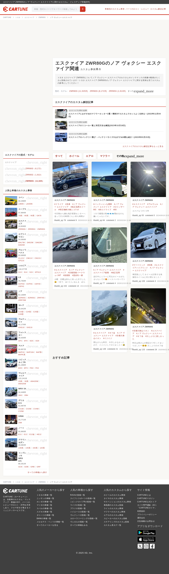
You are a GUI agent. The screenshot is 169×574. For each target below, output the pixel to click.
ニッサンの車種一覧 (45, 498)
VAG (20, 395)
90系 (32, 215)
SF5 (20, 341)
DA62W (39, 242)
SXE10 (29, 327)
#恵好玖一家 (77, 275)
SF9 (25, 341)
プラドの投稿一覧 (78, 508)
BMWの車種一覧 (44, 518)
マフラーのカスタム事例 (114, 512)
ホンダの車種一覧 (44, 502)
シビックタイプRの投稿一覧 (82, 502)
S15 (31, 272)
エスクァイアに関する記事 (78, 110)
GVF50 (21, 284)
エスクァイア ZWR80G (64, 200)
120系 (42, 448)
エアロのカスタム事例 (113, 515)
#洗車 (67, 204)
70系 (20, 215)
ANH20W (34, 381)
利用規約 (141, 511)
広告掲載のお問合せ (146, 521)
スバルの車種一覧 (44, 508)
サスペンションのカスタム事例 (117, 502)
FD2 (31, 368)
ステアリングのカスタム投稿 (116, 522)
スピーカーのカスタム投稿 (115, 518)
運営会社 (141, 518)
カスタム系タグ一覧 (112, 525)
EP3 (26, 368)
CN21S (38, 258)
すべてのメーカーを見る (47, 525)
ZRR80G (22, 229)
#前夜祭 (66, 275)
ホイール (74, 156)
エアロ (89, 156)
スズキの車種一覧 (44, 512)
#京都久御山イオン (140, 331)
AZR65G (31, 298)
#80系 (150, 265)
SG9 (37, 341)
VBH (26, 395)
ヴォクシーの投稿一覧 (80, 515)
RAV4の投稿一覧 (77, 495)
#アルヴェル (152, 204)
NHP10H (30, 352)
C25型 (35, 312)
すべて (141, 91)
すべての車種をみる (79, 525)
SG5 (31, 341)
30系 (26, 381)
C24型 (28, 312)
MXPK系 (21, 355)
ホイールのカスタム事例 (114, 495)
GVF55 (29, 284)
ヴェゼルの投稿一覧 (79, 522)
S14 (25, 272)
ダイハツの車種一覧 (45, 515)
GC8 (20, 467)
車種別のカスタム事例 (114, 9)
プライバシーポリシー (147, 514)
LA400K (29, 204)
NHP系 (39, 352)
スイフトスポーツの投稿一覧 (83, 498)
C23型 (21, 312)
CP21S (21, 261)
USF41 (21, 286)
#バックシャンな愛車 (102, 204)
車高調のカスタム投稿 (113, 505)
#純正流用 (115, 273)
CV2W (28, 409)
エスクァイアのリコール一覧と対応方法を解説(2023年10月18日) (97, 125)
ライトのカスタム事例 (113, 508)
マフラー (105, 156)
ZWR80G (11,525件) (78, 91)
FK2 (37, 368)
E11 (20, 434)
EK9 (20, 368)
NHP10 (21, 352)
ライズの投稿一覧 (78, 505)
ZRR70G (40, 298)
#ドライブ (58, 204)
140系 (27, 448)
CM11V (29, 258)
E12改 (32, 434)
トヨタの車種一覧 (44, 495)
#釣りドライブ (104, 210)
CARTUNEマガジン (146, 498)
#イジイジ (107, 338)
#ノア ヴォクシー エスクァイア (107, 270)
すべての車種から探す (37, 472)
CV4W (36, 409)
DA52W (30, 242)
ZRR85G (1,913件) (117, 91)
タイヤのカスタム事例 (113, 498)
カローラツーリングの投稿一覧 (84, 518)
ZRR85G (31, 229)
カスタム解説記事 (158, 9)
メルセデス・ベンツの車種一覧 (50, 522)
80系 (26, 215)
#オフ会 (139, 336)
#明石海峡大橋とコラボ (68, 210)
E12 (25, 434)
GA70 (39, 215)
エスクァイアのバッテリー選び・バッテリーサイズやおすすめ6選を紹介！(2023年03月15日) (109, 137)
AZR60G (22, 298)
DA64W (21, 245)
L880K (21, 204)
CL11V (21, 258)
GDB (26, 467)
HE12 (39, 434)
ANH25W (22, 384)
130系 (20, 448)
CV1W (21, 409)
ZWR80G (41, 229)
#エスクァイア (138, 204)
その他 (130, 156)
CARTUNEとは (144, 495)
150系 (35, 448)
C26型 (21, 314)
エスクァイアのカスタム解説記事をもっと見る (143, 146)
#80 (115, 210)
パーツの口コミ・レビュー (137, 9)
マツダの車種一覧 (44, 505)
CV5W (21, 411)
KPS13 (38, 272)
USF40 (37, 284)
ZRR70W (22, 300)
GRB (32, 467)
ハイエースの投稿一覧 (80, 512)
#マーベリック (138, 265)
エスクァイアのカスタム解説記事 (74, 102)
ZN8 (20, 423)
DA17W (21, 242)
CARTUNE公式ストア (147, 502)
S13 (20, 272)
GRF (39, 467)
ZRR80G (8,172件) (98, 91)
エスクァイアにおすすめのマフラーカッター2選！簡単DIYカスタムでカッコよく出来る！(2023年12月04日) (114, 115)
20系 (20, 381)
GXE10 (21, 327)
